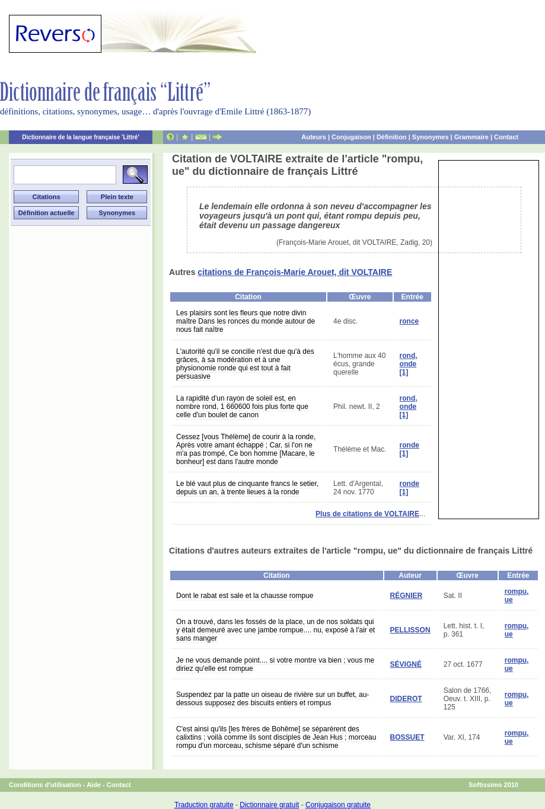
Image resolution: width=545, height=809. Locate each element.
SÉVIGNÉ (406, 664)
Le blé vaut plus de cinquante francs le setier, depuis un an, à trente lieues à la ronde (247, 487)
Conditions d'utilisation (45, 784)
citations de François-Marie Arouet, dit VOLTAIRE (294, 272)
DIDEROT (406, 699)
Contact (506, 136)
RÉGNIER (406, 595)
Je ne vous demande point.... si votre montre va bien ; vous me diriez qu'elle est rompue (275, 664)
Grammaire (471, 136)
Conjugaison (351, 136)
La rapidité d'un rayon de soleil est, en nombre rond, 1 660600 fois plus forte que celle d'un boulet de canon (242, 406)
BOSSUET (407, 737)
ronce (409, 321)
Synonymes (430, 136)
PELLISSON (410, 630)
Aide (94, 784)
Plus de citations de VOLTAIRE (367, 514)
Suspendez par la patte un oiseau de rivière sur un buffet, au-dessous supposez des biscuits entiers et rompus (272, 698)
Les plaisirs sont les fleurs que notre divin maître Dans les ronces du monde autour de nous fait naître (245, 321)
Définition (392, 136)
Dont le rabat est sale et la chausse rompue (244, 595)
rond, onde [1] (408, 363)
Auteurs (313, 136)
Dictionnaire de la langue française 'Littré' (80, 137)
